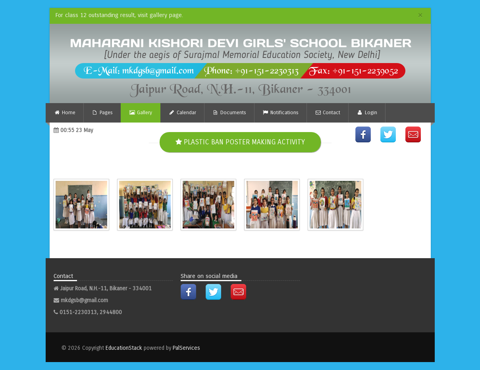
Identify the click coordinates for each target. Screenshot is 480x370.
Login (367, 112)
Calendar (182, 112)
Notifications (280, 112)
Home (64, 112)
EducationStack (124, 348)
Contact (327, 112)
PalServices (186, 348)
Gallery (140, 112)
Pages (102, 112)
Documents (229, 112)
